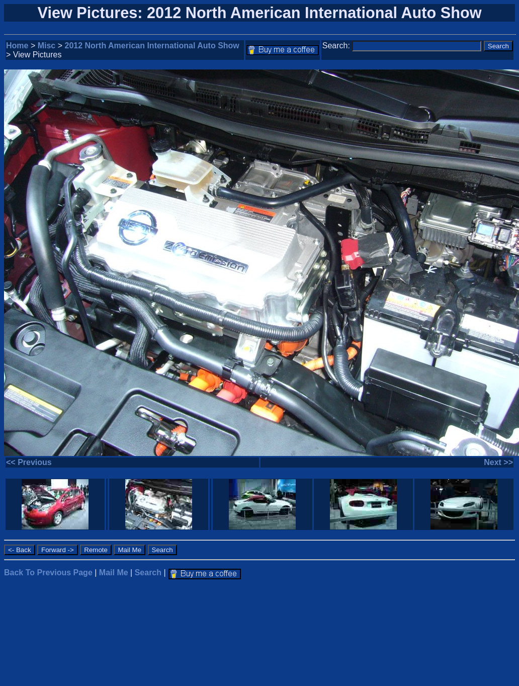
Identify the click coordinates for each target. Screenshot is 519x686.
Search (148, 572)
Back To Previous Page (48, 572)
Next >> (498, 462)
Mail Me (113, 572)
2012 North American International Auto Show (152, 45)
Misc (47, 45)
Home (17, 45)
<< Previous (29, 462)
